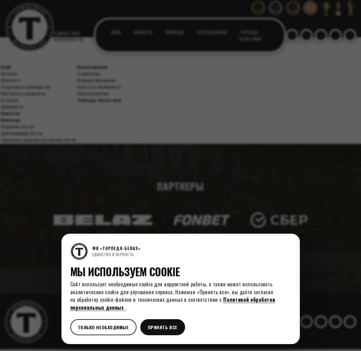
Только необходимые (103, 327)
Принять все (163, 327)
